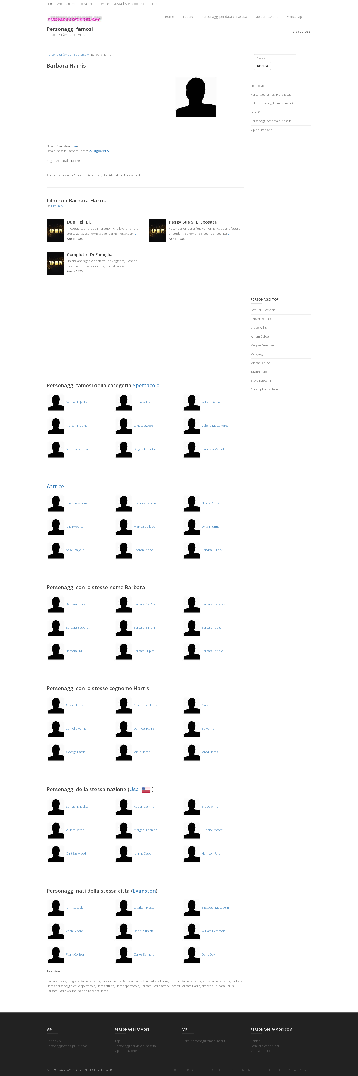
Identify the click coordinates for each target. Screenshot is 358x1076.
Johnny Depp (133, 853)
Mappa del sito (261, 1051)
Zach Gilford (65, 931)
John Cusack (65, 907)
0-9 (176, 1070)
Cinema (70, 4)
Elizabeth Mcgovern (205, 907)
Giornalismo (85, 4)
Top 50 (187, 16)
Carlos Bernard (134, 954)
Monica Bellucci (135, 526)
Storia (154, 4)
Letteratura (103, 4)
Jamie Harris (132, 752)
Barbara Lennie (202, 651)
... (135, 233)
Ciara (195, 705)
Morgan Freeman (68, 425)
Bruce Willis (132, 402)
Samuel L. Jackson (69, 402)
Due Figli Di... (80, 222)
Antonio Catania (67, 449)
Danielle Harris (66, 728)
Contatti (256, 1041)
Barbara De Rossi (135, 604)
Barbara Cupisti (134, 651)
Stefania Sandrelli (136, 503)
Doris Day (198, 954)
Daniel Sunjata (134, 931)
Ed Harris (198, 728)
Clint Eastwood (134, 425)
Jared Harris (200, 752)
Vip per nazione (266, 16)
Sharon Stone (133, 550)
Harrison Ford (201, 853)
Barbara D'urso (67, 604)
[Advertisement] (94, 106)
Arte (60, 4)
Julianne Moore (67, 503)
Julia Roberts (65, 526)
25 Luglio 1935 (98, 151)
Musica (118, 4)
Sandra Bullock (202, 550)
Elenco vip (258, 86)
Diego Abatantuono (137, 449)
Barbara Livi (64, 651)
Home (50, 4)
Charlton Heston (135, 907)
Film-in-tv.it (58, 206)
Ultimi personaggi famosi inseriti (272, 103)
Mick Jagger (258, 354)
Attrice (55, 486)
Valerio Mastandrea (205, 425)
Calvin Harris (65, 705)
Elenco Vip (294, 16)
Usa (140, 789)
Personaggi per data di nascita (224, 16)
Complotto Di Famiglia (90, 254)
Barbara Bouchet (68, 627)
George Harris (66, 752)
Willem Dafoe (201, 402)
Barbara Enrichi (134, 627)
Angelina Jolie (65, 550)
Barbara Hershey (203, 604)
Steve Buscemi (261, 380)
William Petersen (203, 931)
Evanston (144, 890)
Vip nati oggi (302, 31)
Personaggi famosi (59, 54)
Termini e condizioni (265, 1046)
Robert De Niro (134, 806)
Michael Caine (260, 363)
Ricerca (262, 66)
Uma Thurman (201, 526)
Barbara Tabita (202, 627)
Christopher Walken (264, 389)
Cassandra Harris (135, 705)
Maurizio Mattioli (203, 449)
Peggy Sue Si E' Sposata (193, 222)
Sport (144, 4)
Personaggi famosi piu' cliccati (271, 94)
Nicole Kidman (201, 503)
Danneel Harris (134, 728)
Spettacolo (131, 4)
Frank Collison (66, 954)
